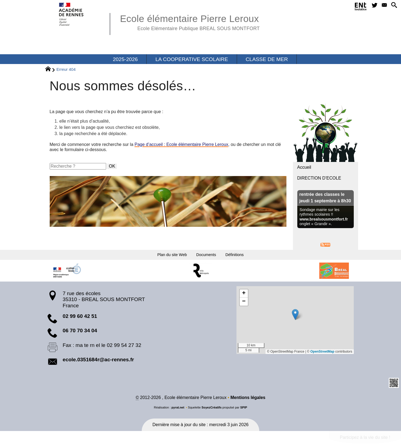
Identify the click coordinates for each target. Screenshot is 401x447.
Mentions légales (248, 400)
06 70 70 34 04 (80, 334)
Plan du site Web (163, 256)
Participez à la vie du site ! (365, 440)
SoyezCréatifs (211, 410)
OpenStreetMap (322, 355)
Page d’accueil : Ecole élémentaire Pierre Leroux (182, 144)
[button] (393, 6)
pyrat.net (177, 410)
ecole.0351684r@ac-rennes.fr (98, 363)
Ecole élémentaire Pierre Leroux (190, 21)
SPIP (243, 410)
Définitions (245, 256)
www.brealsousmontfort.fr (323, 219)
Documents (208, 256)
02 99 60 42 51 (80, 319)
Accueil (304, 167)
